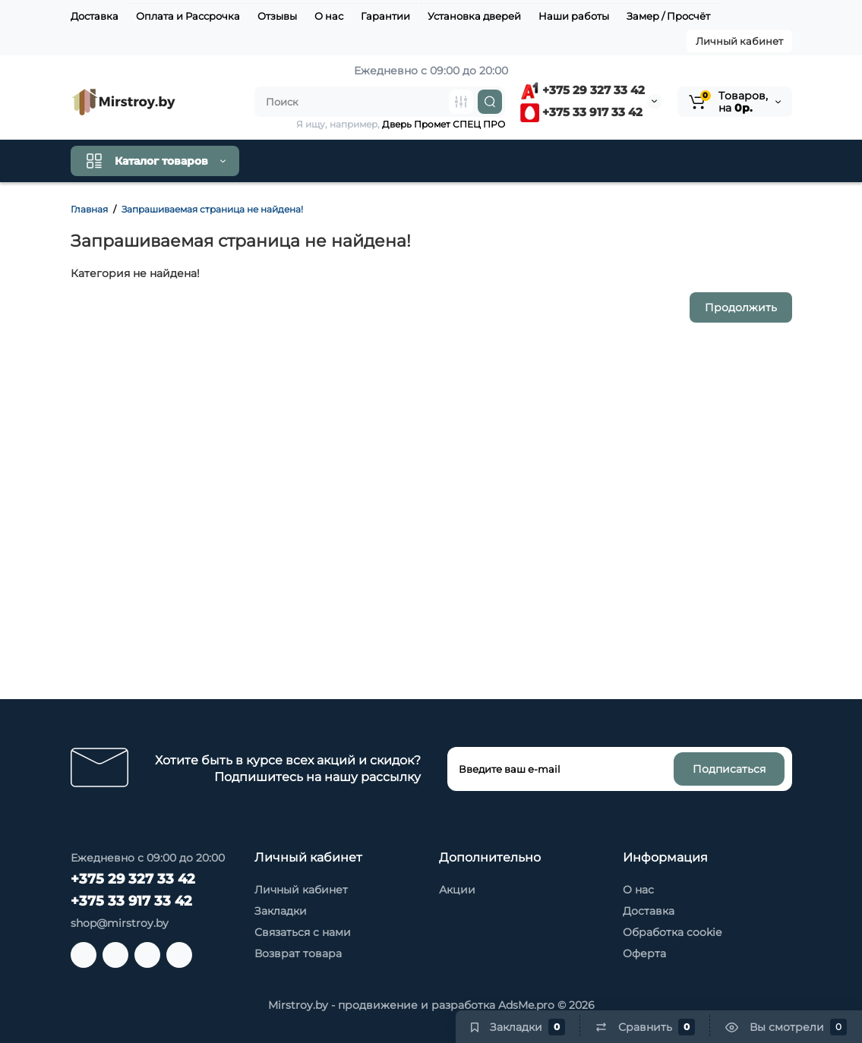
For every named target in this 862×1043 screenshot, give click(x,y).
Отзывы (277, 16)
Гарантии (385, 16)
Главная (89, 209)
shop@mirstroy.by (120, 923)
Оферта (644, 953)
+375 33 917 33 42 (581, 112)
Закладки (280, 911)
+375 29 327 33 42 (582, 90)
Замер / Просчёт (668, 16)
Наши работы (573, 16)
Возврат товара (298, 953)
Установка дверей (474, 16)
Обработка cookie (672, 932)
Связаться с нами (302, 932)
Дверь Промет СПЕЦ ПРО (443, 124)
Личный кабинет (739, 41)
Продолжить (741, 307)
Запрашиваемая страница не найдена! (212, 209)
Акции (457, 889)
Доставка (94, 16)
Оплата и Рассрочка (188, 16)
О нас (328, 16)
